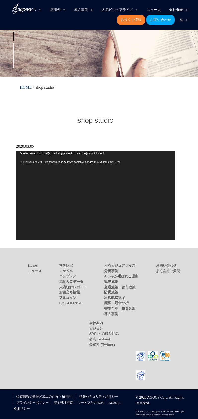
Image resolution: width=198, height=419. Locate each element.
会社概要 (178, 10)
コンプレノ (67, 276)
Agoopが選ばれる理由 (121, 276)
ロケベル (66, 271)
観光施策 (111, 282)
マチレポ (66, 265)
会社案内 (96, 323)
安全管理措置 (63, 402)
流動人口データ (71, 282)
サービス (32, 10)
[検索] (184, 20)
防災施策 (111, 292)
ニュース (154, 10)
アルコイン (67, 298)
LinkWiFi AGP (70, 303)
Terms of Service (160, 414)
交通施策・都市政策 (119, 287)
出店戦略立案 (114, 298)
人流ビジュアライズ (120, 10)
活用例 (58, 10)
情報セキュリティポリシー (98, 396)
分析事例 (111, 271)
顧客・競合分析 (116, 303)
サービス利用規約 (91, 402)
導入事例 (83, 10)
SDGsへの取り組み (104, 334)
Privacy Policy (142, 414)
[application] (95, 195)
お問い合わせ (160, 20)
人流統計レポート (73, 287)
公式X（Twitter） (103, 345)
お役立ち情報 (131, 20)
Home (32, 265)
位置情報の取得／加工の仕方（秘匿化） (45, 396)
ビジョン (96, 328)
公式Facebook (100, 339)
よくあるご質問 (168, 271)
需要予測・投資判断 (119, 308)
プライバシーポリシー (32, 402)
